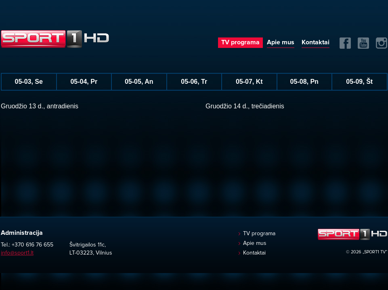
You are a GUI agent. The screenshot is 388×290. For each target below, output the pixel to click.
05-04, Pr (83, 81)
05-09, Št (359, 81)
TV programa (240, 42)
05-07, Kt (249, 81)
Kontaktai (315, 42)
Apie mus (280, 42)
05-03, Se (29, 81)
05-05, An (139, 81)
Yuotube (363, 43)
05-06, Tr (194, 81)
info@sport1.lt (17, 253)
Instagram (381, 43)
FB (345, 43)
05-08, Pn (304, 81)
